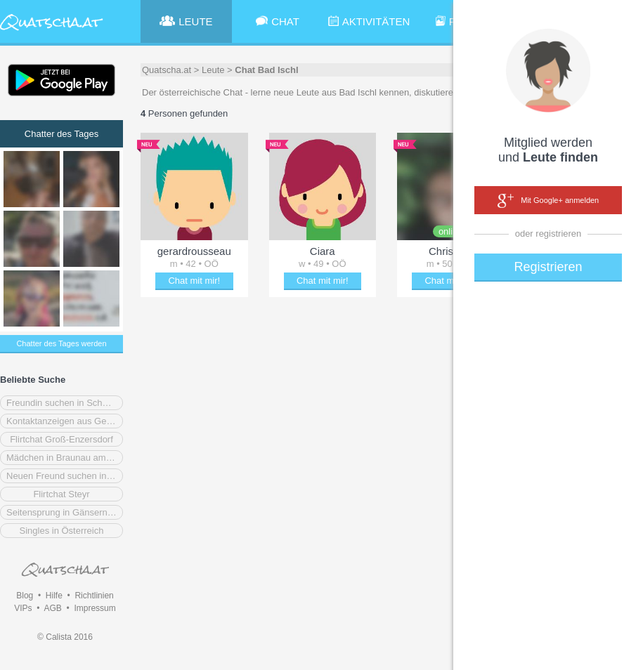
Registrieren (548, 267)
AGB (52, 608)
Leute (213, 70)
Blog (24, 595)
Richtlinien (93, 595)
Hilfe (54, 595)
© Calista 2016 (65, 637)
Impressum (94, 608)
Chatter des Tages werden (61, 343)
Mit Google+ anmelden (548, 201)
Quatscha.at (166, 70)
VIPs (23, 608)
